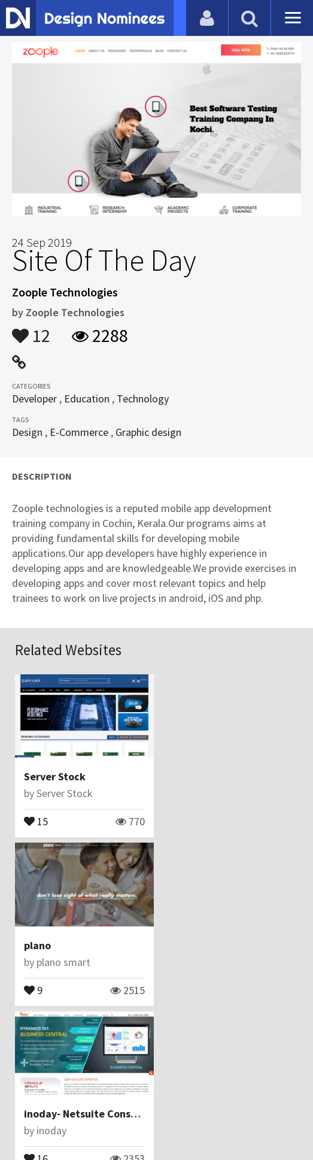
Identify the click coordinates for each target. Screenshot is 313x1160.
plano (181, 776)
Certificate (150, 1091)
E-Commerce (79, 432)
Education (87, 398)
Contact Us (91, 1091)
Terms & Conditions (231, 1091)
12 (31, 330)
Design (27, 432)
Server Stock (55, 776)
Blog (47, 1091)
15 (36, 820)
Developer (34, 398)
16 (36, 989)
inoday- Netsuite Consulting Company (115, 945)
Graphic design (148, 432)
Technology (143, 398)
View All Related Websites (156, 1039)
